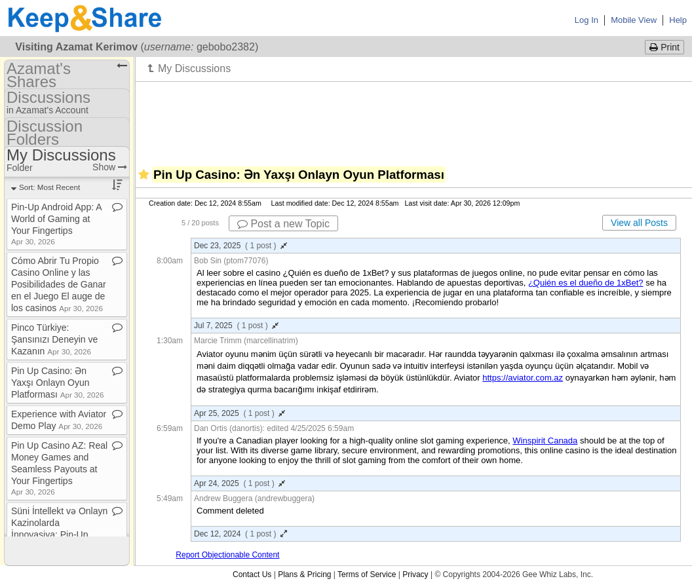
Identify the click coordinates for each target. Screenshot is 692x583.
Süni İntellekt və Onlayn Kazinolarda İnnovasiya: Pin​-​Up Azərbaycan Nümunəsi (59, 533)
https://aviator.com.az (522, 378)
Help (678, 20)
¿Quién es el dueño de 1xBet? (586, 283)
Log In (586, 20)
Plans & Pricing (304, 574)
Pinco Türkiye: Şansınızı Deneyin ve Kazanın (54, 339)
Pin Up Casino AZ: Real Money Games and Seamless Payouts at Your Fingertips (59, 468)
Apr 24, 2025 (239, 483)
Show (109, 167)
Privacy (415, 574)
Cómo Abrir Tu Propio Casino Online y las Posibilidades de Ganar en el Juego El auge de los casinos (58, 284)
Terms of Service (366, 574)
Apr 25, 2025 (239, 413)
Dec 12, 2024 (240, 533)
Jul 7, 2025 (236, 325)
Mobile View (634, 20)
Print (664, 47)
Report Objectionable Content (227, 554)
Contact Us (252, 574)
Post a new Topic (283, 223)
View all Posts (639, 222)
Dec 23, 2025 (240, 245)
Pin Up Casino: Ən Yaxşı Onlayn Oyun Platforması (57, 383)
